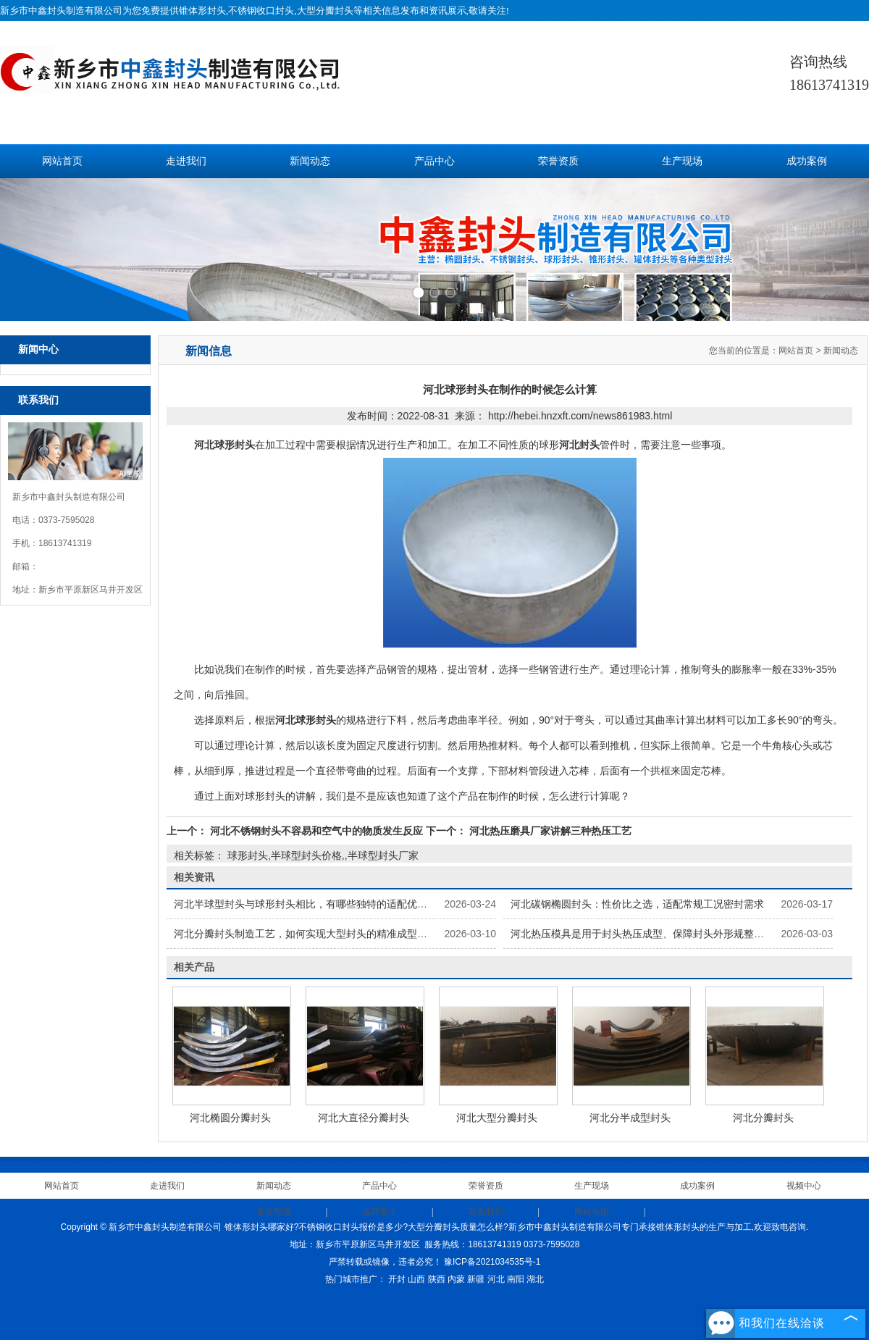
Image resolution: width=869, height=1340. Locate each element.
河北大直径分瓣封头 (363, 1117)
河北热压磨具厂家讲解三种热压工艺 (548, 831)
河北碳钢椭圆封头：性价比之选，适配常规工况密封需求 (637, 904)
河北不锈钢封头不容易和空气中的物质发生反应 (316, 831)
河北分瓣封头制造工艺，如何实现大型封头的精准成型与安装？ (316, 933)
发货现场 (273, 1212)
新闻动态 (310, 161)
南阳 (515, 1279)
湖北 (535, 1279)
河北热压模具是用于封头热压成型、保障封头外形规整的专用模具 (658, 933)
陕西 (436, 1279)
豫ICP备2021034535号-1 (492, 1262)
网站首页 (62, 161)
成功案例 (806, 161)
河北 (496, 1279)
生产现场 (682, 161)
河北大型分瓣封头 (496, 1117)
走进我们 (186, 161)
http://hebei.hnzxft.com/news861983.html (580, 416)
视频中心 (803, 1186)
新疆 (475, 1279)
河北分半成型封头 (630, 1117)
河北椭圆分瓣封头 (230, 1117)
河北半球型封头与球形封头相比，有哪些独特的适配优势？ (305, 904)
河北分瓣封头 (763, 1117)
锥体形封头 (202, 10)
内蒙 (456, 1279)
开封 (397, 1279)
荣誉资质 (558, 161)
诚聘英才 (379, 1212)
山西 (416, 1279)
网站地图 (591, 1212)
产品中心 (434, 161)
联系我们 (486, 1212)
